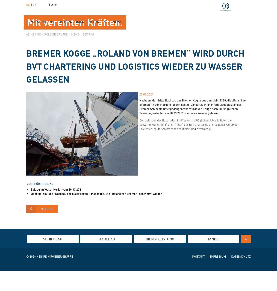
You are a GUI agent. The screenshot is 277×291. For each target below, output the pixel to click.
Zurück (46, 229)
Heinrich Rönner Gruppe (55, 276)
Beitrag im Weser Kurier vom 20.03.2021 (57, 209)
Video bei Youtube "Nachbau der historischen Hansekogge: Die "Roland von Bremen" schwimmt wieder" (97, 214)
